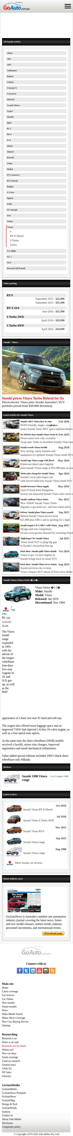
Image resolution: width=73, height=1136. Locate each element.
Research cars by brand (14, 1046)
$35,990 (53, 311)
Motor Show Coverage (13, 1018)
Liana (9, 163)
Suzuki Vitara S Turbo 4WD (38, 820)
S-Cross (10, 192)
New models (8, 1002)
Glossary (6, 1076)
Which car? (8, 1049)
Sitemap (6, 1025)
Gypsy (10, 111)
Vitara (10, 227)
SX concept (12, 209)
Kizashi (10, 157)
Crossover (11, 93)
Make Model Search (12, 1014)
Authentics (12, 70)
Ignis (9, 122)
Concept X (12, 88)
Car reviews (8, 995)
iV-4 (9, 140)
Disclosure (7, 1123)
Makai (10, 169)
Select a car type (10, 1042)
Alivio (10, 53)
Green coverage (10, 1057)
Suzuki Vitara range (34, 842)
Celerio (10, 82)
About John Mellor (11, 1119)
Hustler (10, 117)
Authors (6, 1111)
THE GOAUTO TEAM (6, 621)
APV (9, 64)
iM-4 (9, 134)
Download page (53, 933)
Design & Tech (9, 1104)
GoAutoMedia (9, 1089)
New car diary (9, 1053)
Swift (9, 204)
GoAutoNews (9, 1096)
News (5, 1010)
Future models (9, 1006)
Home (5, 987)
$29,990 (52, 320)
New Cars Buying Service (15, 1021)
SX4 (9, 215)
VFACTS (7, 1068)
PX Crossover (13, 175)
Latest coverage (10, 991)
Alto (9, 59)
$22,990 (50, 298)
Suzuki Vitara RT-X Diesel (37, 809)
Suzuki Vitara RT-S (33, 831)
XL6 (9, 262)
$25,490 (50, 302)
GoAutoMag (8, 1100)
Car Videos (7, 999)
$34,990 (52, 329)
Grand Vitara (13, 105)
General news (9, 1064)
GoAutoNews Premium (14, 1093)
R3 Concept (12, 180)
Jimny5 (10, 151)
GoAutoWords (9, 1108)
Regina (10, 186)
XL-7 (9, 256)
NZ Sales (6, 1072)
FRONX (11, 99)
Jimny (10, 146)
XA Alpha (11, 251)
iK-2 (9, 128)
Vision (10, 221)
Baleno (10, 76)
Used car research (11, 1061)
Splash (10, 198)
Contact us (7, 1115)
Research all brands (16, 268)
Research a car (9, 1038)
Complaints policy (11, 1126)
